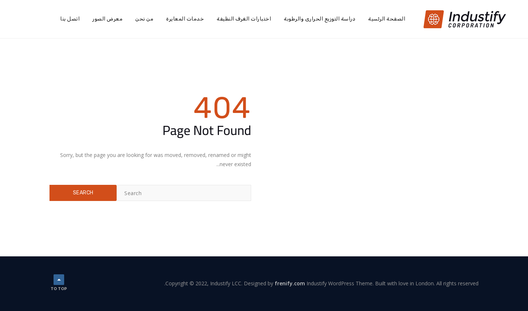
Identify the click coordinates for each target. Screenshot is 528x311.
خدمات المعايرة (185, 19)
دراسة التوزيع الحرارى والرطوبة (319, 19)
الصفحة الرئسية (386, 19)
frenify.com (290, 283)
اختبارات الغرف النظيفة (244, 19)
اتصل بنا (70, 19)
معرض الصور (107, 19)
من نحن (144, 19)
